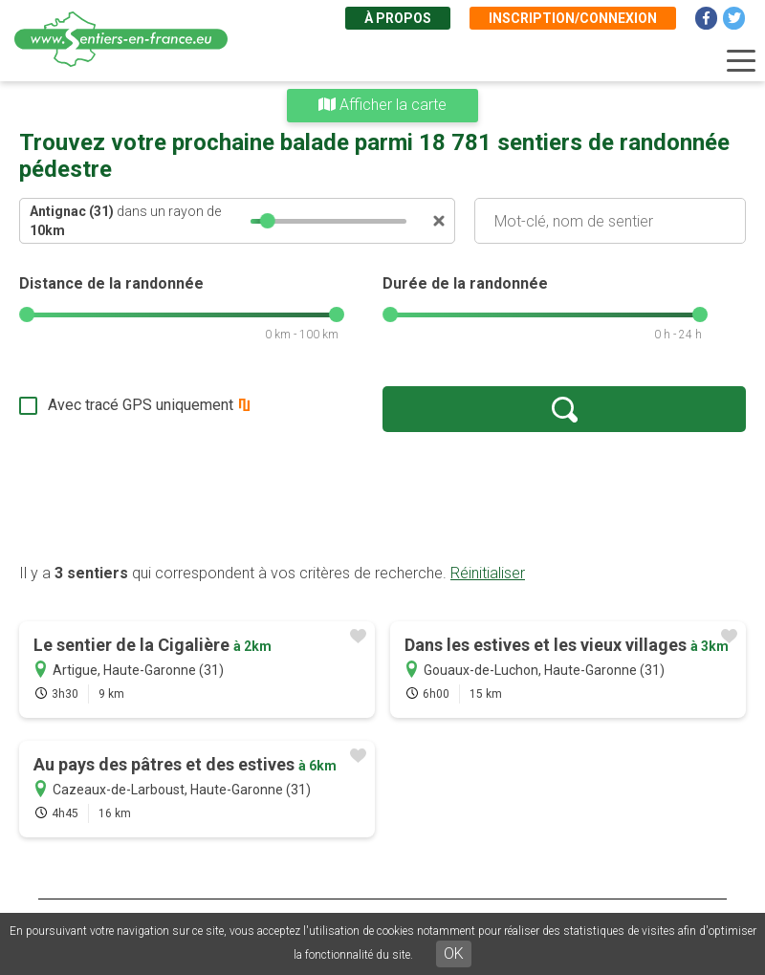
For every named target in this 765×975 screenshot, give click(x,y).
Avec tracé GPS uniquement (140, 405)
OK (454, 953)
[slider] (267, 220)
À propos (397, 18)
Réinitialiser (487, 573)
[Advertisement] (382, 497)
